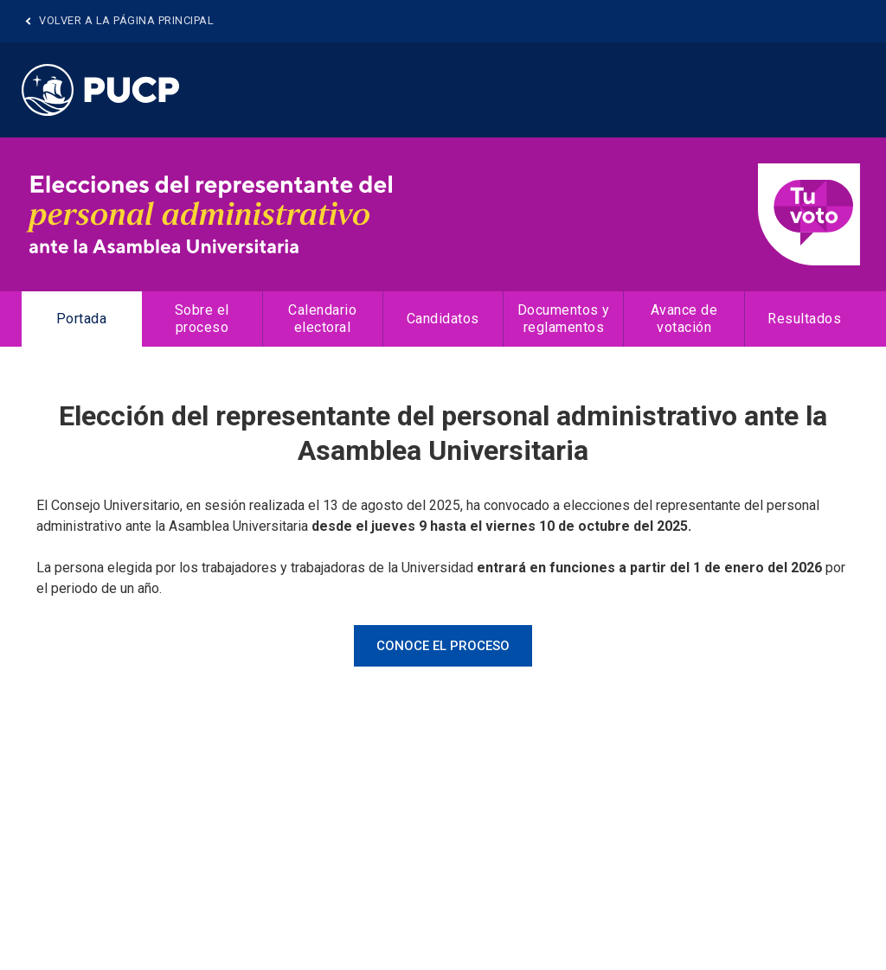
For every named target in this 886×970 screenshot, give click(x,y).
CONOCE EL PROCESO (443, 646)
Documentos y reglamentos (563, 318)
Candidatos (443, 318)
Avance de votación (684, 318)
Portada (81, 318)
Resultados (804, 318)
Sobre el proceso (202, 318)
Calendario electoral (322, 318)
